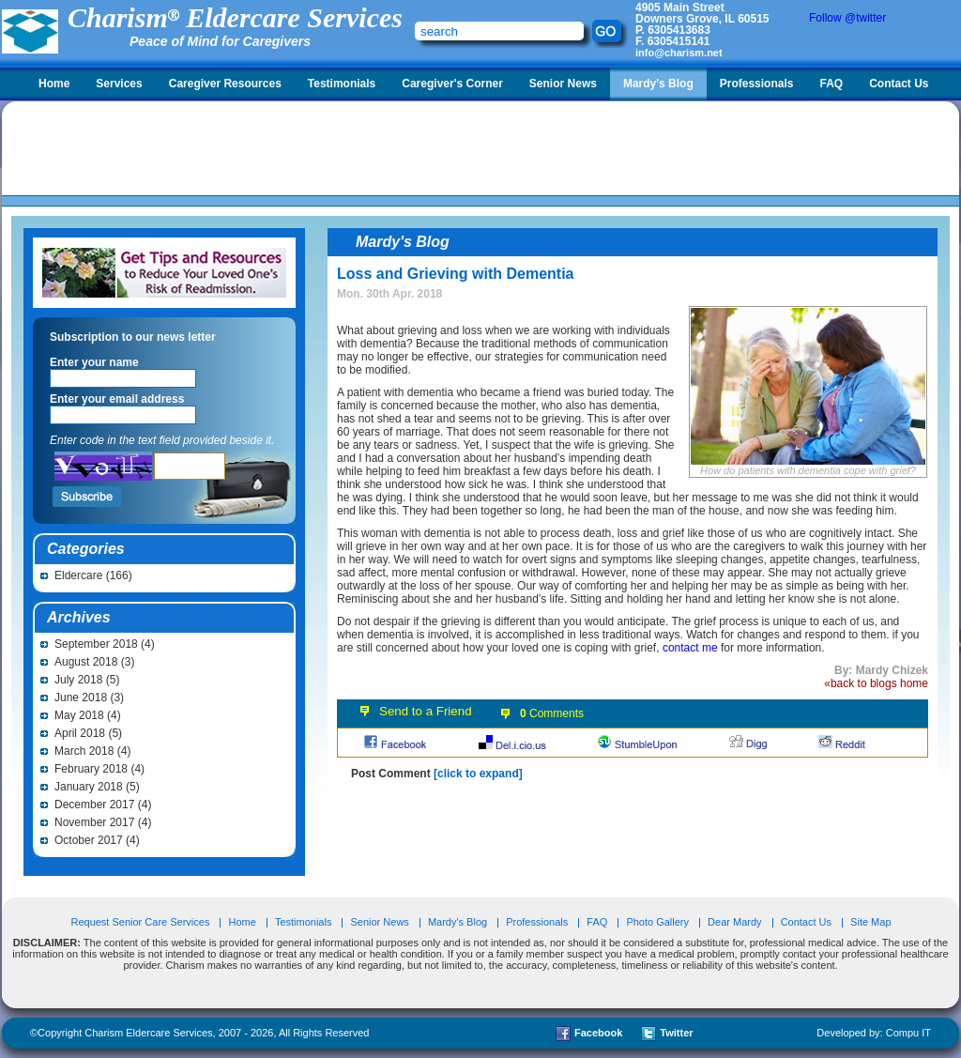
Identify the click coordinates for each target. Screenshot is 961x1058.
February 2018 (91, 768)
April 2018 (79, 733)
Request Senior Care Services (141, 922)
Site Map (870, 922)
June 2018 (80, 697)
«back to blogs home (876, 683)
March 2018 (84, 751)
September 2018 (96, 644)
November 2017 (94, 822)
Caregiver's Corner (452, 83)
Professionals (757, 83)
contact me (690, 647)
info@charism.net (679, 52)
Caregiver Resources (225, 83)
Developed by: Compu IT (873, 1032)
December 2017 (94, 804)
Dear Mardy (734, 922)
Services (119, 83)
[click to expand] (478, 773)
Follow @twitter (847, 17)
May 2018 (79, 715)
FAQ (831, 83)
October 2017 (88, 840)
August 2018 (85, 661)
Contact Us (898, 83)
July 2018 (78, 679)
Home (53, 83)
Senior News (563, 83)
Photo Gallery (657, 922)
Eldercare (78, 575)
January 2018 (88, 786)
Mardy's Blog (658, 83)
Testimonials (341, 83)
